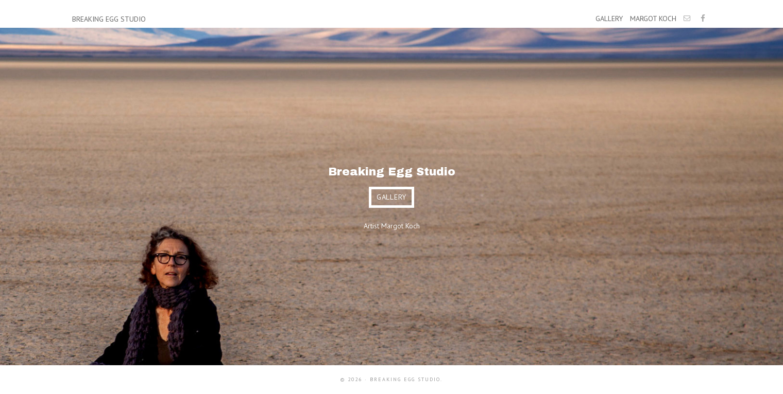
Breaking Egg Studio (109, 19)
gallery (391, 197)
